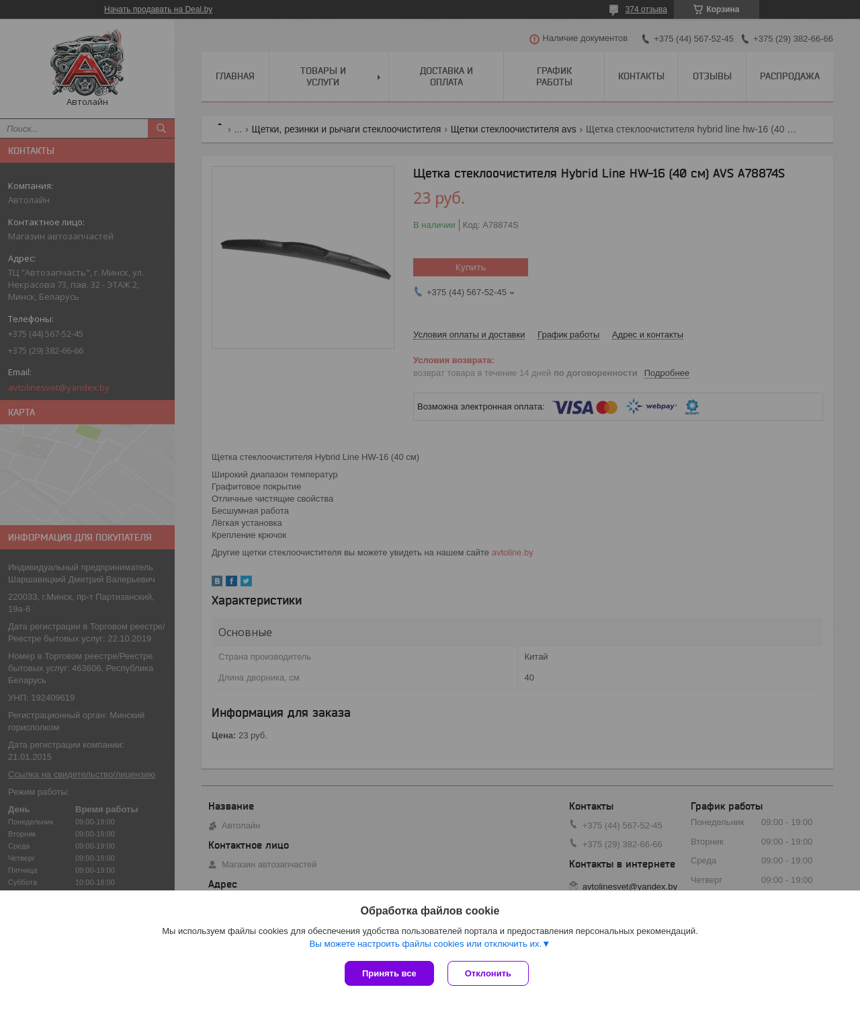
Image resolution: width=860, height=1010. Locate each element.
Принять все (389, 973)
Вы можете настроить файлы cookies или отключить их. (425, 944)
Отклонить (488, 973)
